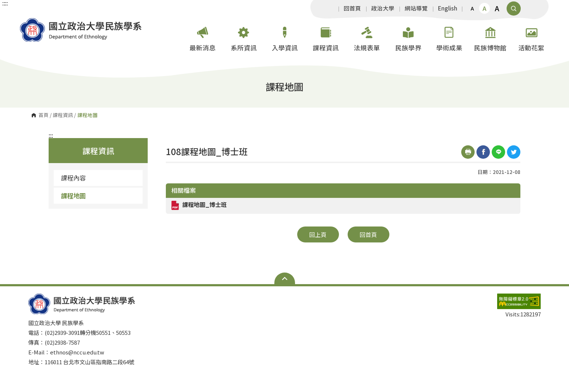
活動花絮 (531, 37)
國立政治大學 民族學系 (27, 23)
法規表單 (367, 37)
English (447, 8)
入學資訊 (285, 37)
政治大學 (382, 8)
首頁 (43, 115)
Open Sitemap (284, 278)
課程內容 (73, 177)
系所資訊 (244, 37)
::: (51, 135)
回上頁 (318, 234)
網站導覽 (416, 8)
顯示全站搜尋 (514, 8)
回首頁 (352, 8)
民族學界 (408, 37)
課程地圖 (73, 195)
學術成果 (449, 37)
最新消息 (202, 37)
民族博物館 (490, 37)
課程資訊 (326, 37)
